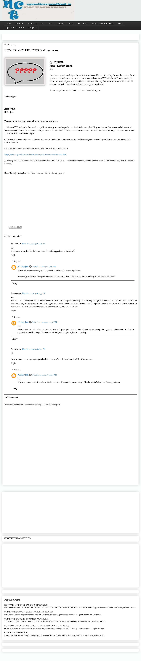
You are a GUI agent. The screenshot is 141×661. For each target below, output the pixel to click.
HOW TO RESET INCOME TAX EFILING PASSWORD (25, 605)
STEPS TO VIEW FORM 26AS (16, 633)
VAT (42, 23)
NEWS (120, 23)
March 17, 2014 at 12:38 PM (44, 322)
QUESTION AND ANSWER (15, 28)
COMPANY (60, 23)
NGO (50, 23)
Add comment (11, 397)
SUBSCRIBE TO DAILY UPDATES (17, 538)
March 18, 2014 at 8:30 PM (34, 349)
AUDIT (71, 23)
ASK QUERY (32, 28)
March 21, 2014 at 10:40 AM (44, 375)
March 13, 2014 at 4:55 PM (34, 293)
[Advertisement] (53, 36)
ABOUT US (19, 23)
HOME (9, 23)
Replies (17, 261)
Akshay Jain (23, 266)
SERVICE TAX (82, 23)
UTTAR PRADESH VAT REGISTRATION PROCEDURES (26, 619)
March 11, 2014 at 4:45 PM (34, 244)
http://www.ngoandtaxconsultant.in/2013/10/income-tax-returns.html (35, 154)
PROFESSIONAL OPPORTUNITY (103, 23)
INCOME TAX (32, 23)
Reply (13, 255)
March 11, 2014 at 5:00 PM (44, 266)
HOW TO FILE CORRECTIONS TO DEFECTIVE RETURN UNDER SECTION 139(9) (37, 626)
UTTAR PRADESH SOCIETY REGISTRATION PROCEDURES (28, 612)
